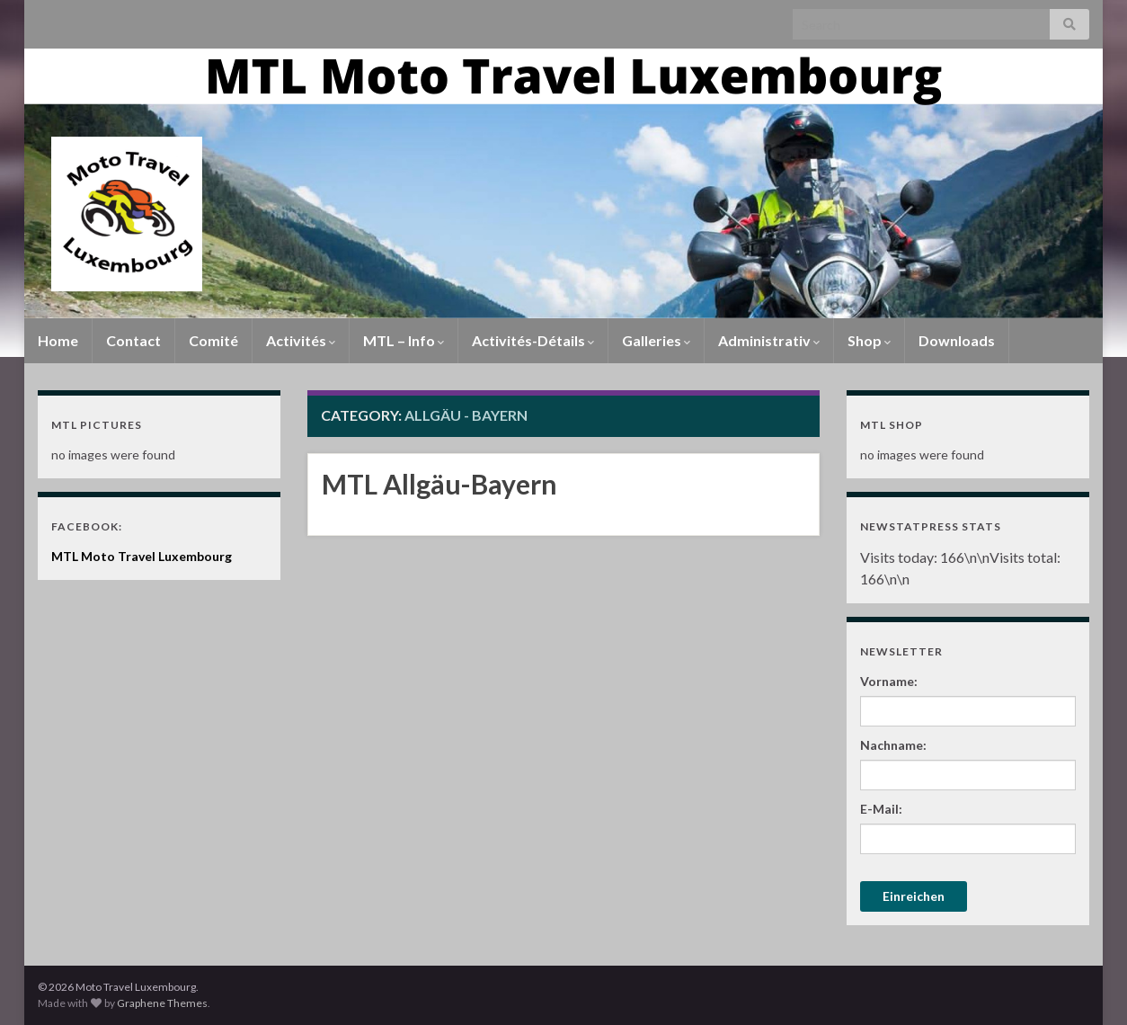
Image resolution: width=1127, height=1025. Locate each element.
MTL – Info (403, 340)
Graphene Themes (162, 1003)
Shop (869, 340)
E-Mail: (881, 808)
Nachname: (893, 745)
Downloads (956, 340)
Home (58, 340)
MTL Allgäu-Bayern (439, 484)
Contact (133, 340)
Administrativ (769, 340)
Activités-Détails (533, 340)
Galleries (656, 340)
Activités (300, 340)
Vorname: (889, 681)
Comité (213, 340)
